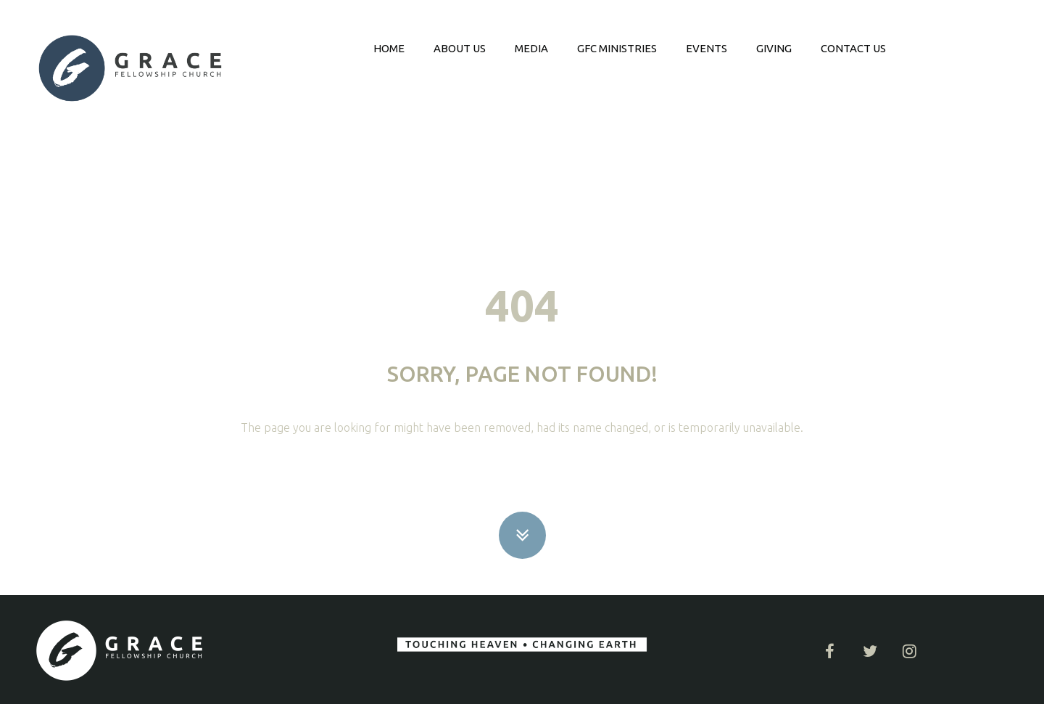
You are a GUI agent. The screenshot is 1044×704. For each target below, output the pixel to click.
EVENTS (706, 48)
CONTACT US (853, 48)
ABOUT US (460, 48)
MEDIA (531, 48)
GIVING (774, 48)
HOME (389, 48)
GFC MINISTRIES (617, 48)
